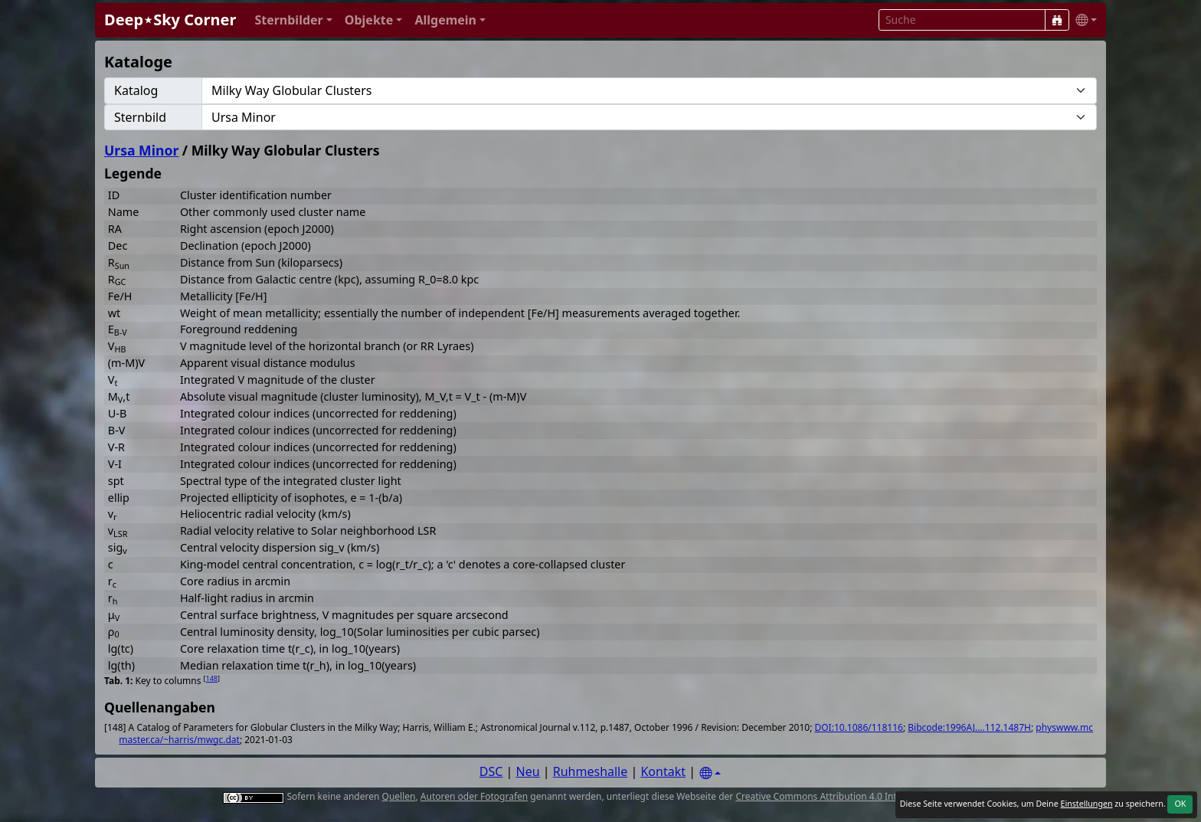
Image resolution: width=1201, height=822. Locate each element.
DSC (491, 771)
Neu (528, 771)
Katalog (136, 90)
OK (1180, 803)
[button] (293, 20)
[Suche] (1057, 20)
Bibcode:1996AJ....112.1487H (969, 727)
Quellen (399, 796)
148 (212, 678)
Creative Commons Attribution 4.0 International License (855, 796)
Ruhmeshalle (590, 771)
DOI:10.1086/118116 (858, 727)
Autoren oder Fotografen (474, 796)
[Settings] (710, 773)
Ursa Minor (141, 150)
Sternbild (140, 117)
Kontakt (663, 771)
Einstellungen (1086, 803)
